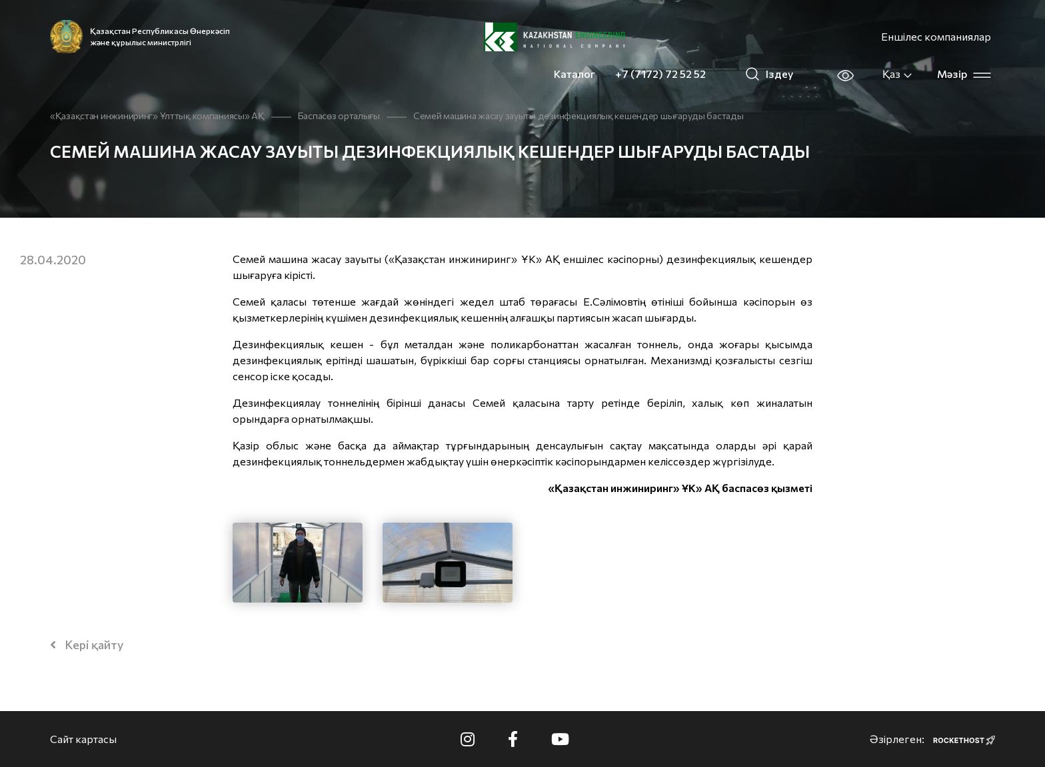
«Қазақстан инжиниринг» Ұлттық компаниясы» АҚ (157, 115)
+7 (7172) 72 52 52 (660, 73)
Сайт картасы (83, 738)
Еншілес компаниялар (936, 36)
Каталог (574, 73)
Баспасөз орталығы (339, 115)
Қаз (897, 74)
